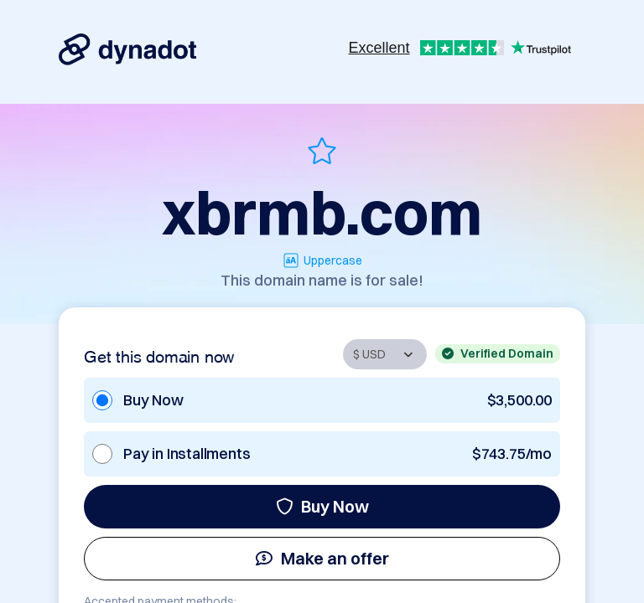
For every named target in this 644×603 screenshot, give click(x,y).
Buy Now (322, 506)
